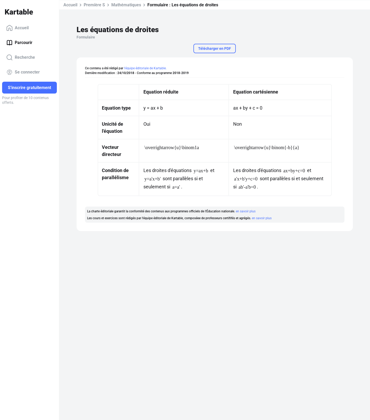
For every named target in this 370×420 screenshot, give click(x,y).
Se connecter (23, 72)
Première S (94, 4)
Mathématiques (126, 4)
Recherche (20, 57)
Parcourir (19, 43)
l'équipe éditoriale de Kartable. (145, 68)
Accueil (17, 28)
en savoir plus (246, 211)
